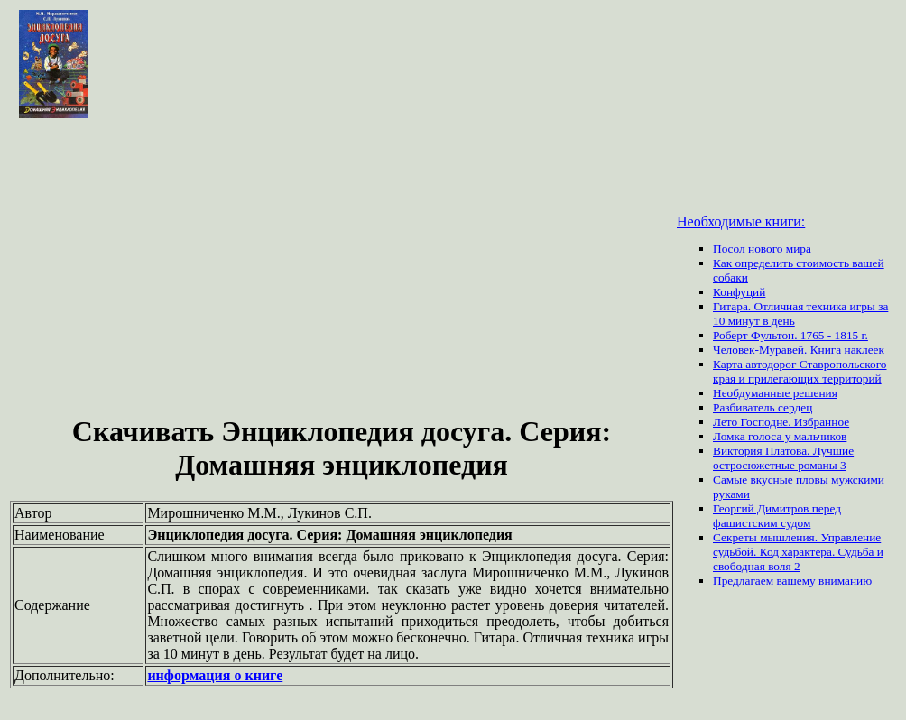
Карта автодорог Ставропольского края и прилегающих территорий (800, 371)
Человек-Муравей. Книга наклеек (798, 349)
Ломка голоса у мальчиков (779, 436)
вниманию (845, 580)
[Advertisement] (341, 269)
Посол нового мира (762, 248)
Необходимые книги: (741, 221)
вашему (797, 580)
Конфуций (739, 292)
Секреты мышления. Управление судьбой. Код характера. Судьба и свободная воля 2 (798, 552)
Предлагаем (744, 580)
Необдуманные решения (775, 393)
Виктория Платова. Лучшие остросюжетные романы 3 (783, 458)
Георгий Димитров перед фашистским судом (777, 516)
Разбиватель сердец (762, 407)
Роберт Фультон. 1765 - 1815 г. (790, 335)
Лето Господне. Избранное (781, 422)
